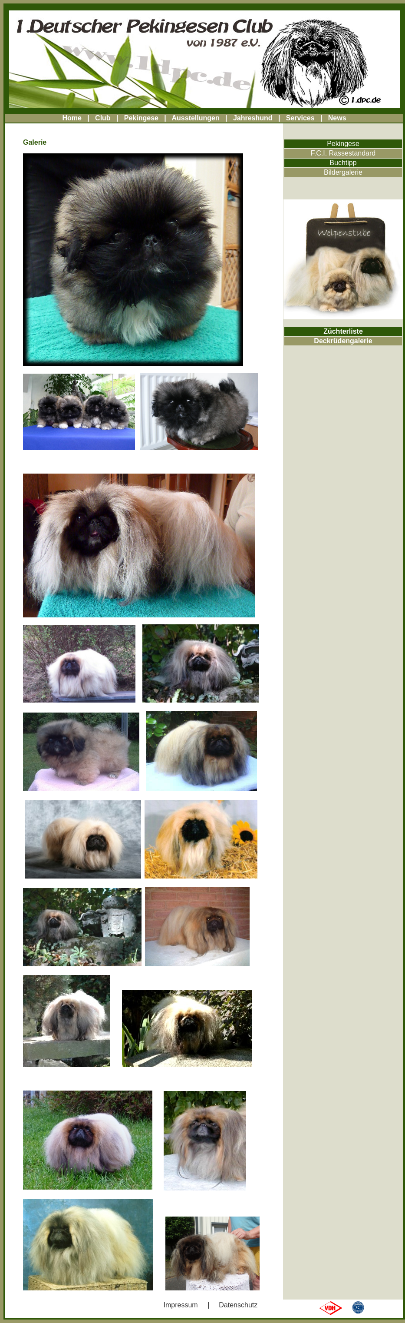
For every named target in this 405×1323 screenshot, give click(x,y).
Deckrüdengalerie (343, 341)
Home (71, 118)
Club (103, 118)
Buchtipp (342, 162)
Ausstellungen (196, 118)
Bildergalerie (343, 172)
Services (300, 118)
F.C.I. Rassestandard (343, 153)
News (337, 118)
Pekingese (141, 118)
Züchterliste (343, 331)
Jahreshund (253, 118)
